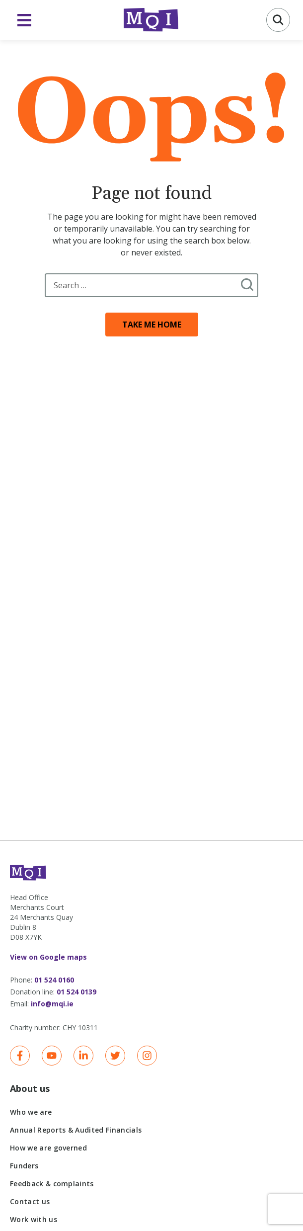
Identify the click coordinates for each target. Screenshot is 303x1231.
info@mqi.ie (52, 1003)
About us (30, 1088)
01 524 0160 (54, 980)
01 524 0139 (76, 991)
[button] (278, 20)
